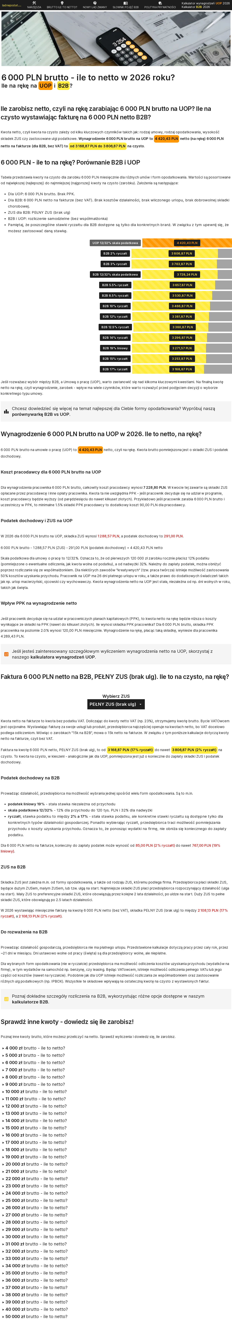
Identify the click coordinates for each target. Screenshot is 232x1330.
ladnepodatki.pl (12, 5)
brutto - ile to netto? (33, 1048)
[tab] (34, 5)
